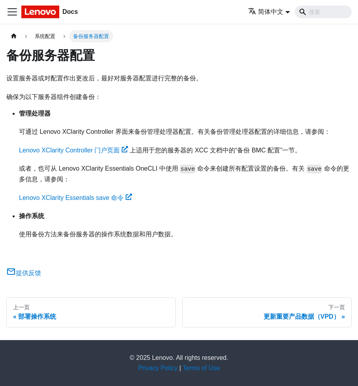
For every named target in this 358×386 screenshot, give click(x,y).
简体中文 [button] (265, 11)
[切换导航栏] (12, 12)
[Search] (323, 12)
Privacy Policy (158, 368)
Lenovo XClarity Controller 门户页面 (73, 150)
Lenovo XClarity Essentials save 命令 (75, 197)
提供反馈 (23, 273)
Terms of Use (201, 368)
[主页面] (13, 36)
